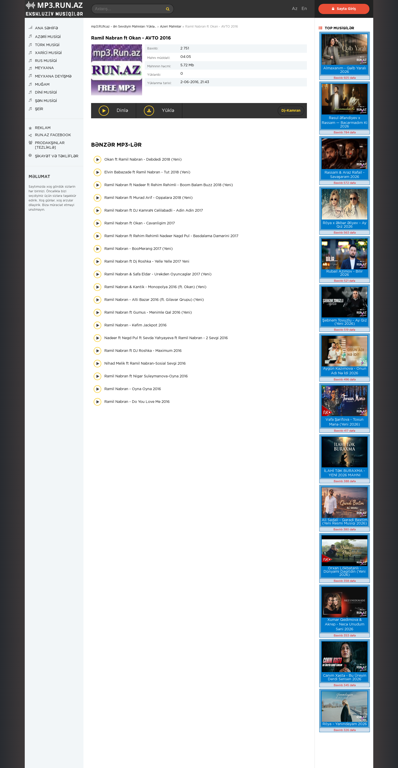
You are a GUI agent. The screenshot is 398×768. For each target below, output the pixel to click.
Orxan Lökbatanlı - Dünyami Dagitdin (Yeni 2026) (345, 572)
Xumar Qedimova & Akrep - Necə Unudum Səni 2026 (344, 624)
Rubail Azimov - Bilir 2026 (344, 273)
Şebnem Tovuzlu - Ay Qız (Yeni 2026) (344, 322)
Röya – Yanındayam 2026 (344, 724)
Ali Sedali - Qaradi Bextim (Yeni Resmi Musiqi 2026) (344, 522)
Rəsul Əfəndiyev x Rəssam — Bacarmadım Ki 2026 (344, 122)
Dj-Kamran (291, 110)
